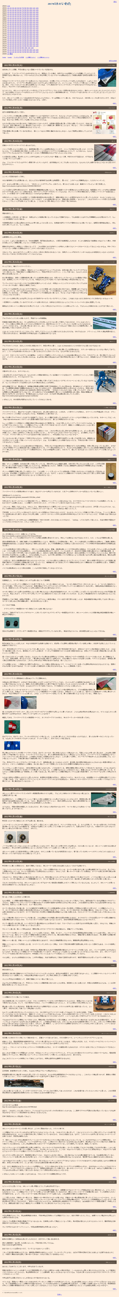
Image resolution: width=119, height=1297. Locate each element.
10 (30, 8)
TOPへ (59, 1294)
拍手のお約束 (113, 61)
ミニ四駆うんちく (31, 57)
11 (34, 8)
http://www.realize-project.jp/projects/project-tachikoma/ (20, 396)
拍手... (115, 103)
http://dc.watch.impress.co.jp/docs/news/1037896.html (19, 1107)
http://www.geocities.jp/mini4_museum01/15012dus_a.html (21, 497)
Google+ (10, 57)
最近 (11, 54)
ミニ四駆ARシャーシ (43, 57)
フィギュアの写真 (19, 57)
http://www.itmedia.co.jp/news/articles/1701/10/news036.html (22, 536)
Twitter (4, 57)
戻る (115, 2)
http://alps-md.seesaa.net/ (12, 419)
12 (8, 6)
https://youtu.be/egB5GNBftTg (12, 1245)
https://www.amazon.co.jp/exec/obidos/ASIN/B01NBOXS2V (21, 186)
